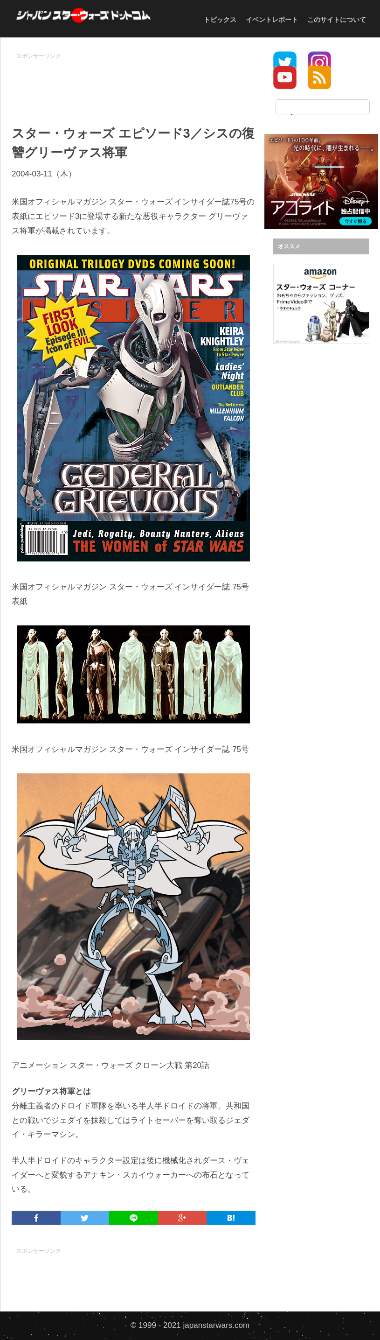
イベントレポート (272, 19)
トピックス (220, 19)
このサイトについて (336, 19)
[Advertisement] (181, 84)
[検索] (323, 106)
